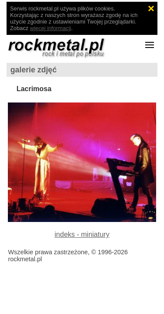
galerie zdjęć (33, 69)
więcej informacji (50, 28)
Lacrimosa (34, 88)
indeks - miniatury (82, 234)
